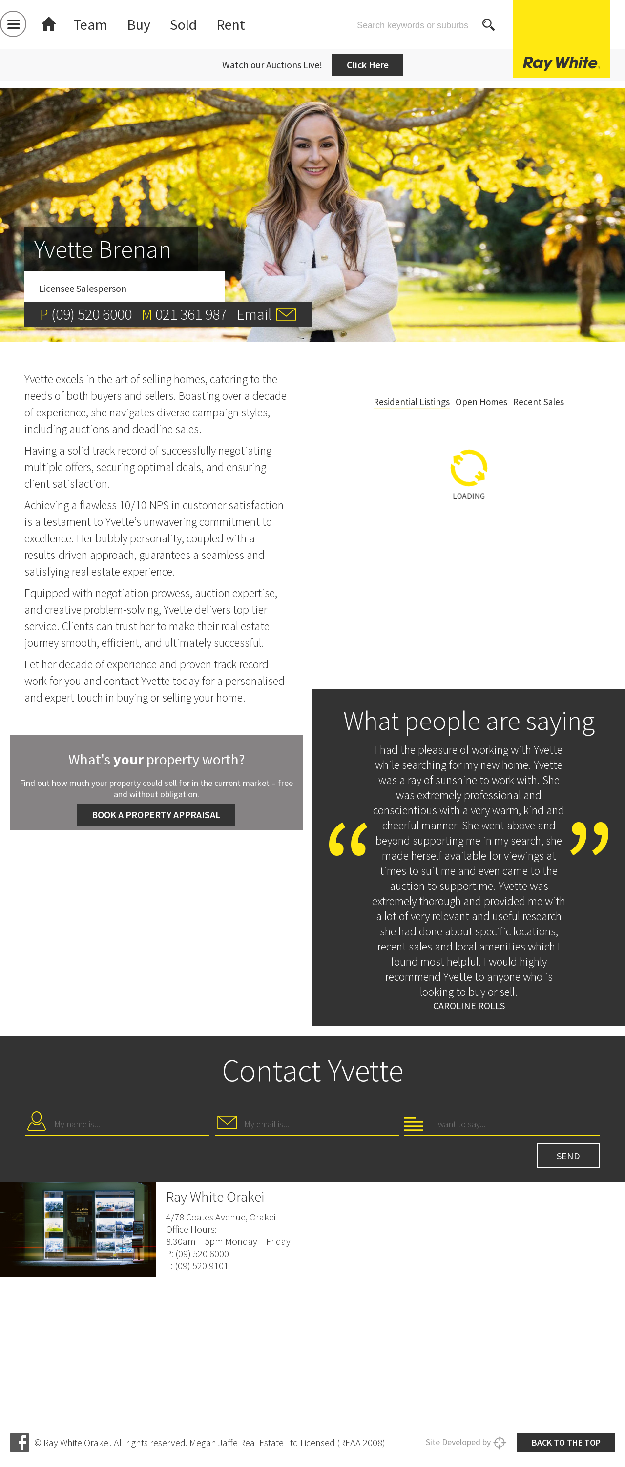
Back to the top (566, 1440)
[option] (468, 528)
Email (254, 314)
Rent (230, 24)
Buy (138, 24)
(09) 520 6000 (91, 314)
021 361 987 (191, 314)
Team (90, 24)
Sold (183, 24)
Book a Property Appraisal (156, 814)
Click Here (368, 65)
